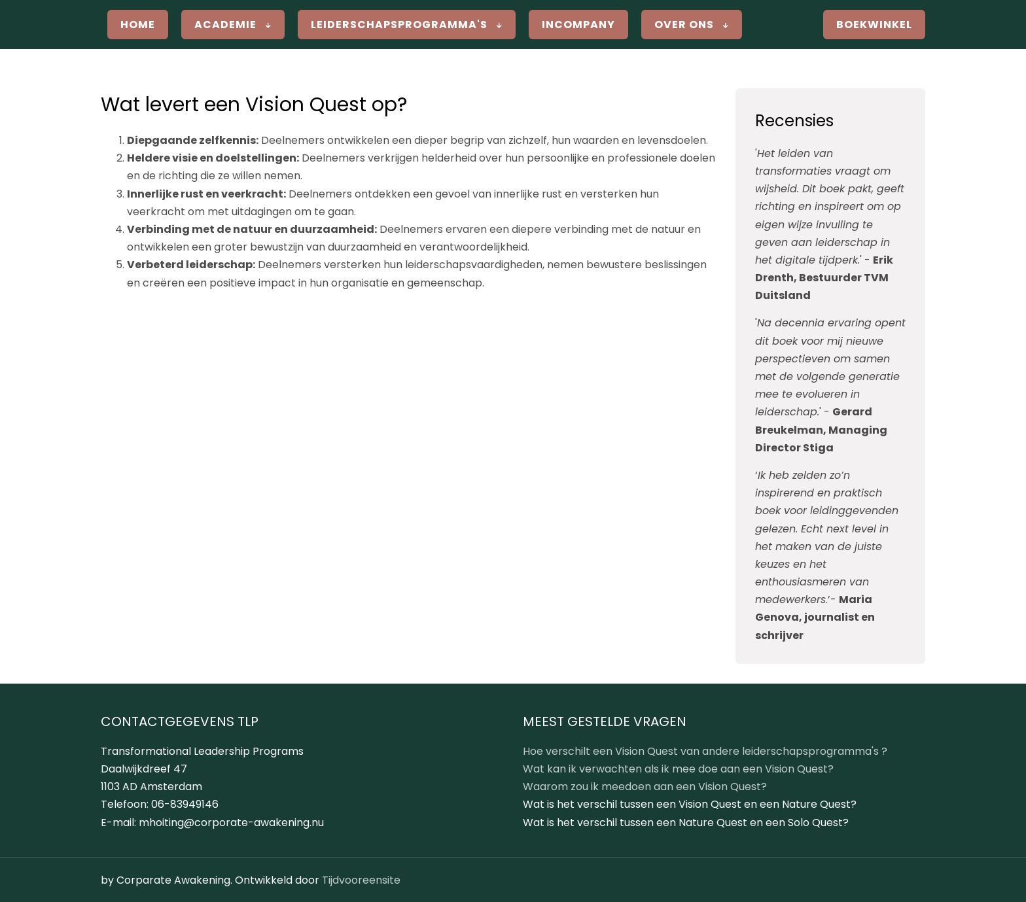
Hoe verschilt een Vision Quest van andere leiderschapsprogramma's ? (705, 751)
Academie (233, 24)
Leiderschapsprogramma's (407, 24)
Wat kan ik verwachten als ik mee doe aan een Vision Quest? (678, 768)
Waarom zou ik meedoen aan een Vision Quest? (645, 786)
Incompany (578, 24)
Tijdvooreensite (361, 880)
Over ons (691, 24)
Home (137, 24)
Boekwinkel (874, 24)
